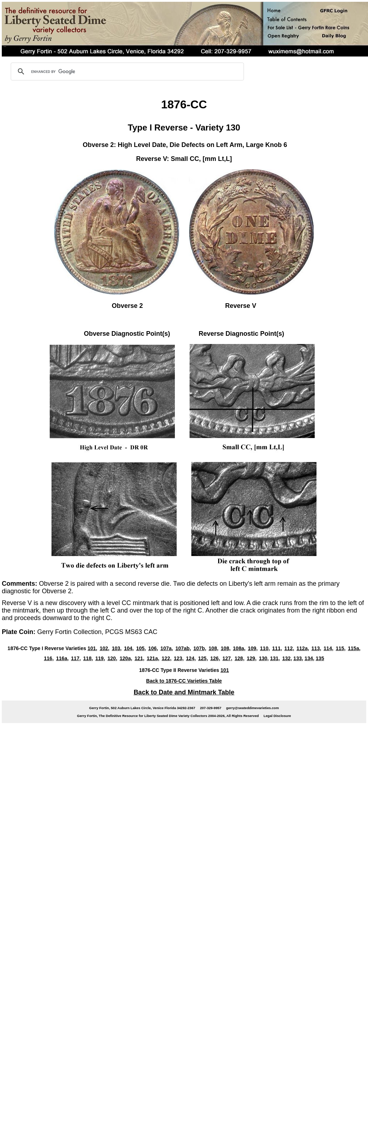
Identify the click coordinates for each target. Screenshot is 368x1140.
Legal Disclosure (277, 716)
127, (227, 658)
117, (76, 658)
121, (139, 658)
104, (129, 648)
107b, (199, 648)
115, (340, 648)
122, (166, 658)
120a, (125, 658)
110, (265, 648)
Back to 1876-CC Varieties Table (184, 681)
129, (251, 658)
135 (320, 658)
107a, (167, 648)
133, (298, 658)
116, (49, 658)
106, (153, 648)
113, (316, 648)
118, (88, 658)
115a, (354, 648)
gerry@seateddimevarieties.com (252, 708)
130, (264, 658)
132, (287, 658)
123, (178, 658)
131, (275, 658)
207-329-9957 (210, 708)
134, (309, 658)
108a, (239, 648)
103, (117, 648)
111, (277, 648)
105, (141, 648)
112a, (302, 648)
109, (252, 648)
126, (215, 658)
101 (225, 670)
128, (239, 658)
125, (203, 658)
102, (104, 648)
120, (112, 658)
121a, (153, 658)
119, (100, 658)
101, (92, 648)
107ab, (183, 648)
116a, (62, 658)
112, (289, 648)
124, (191, 658)
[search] (126, 71)
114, (328, 648)
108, (213, 648)
